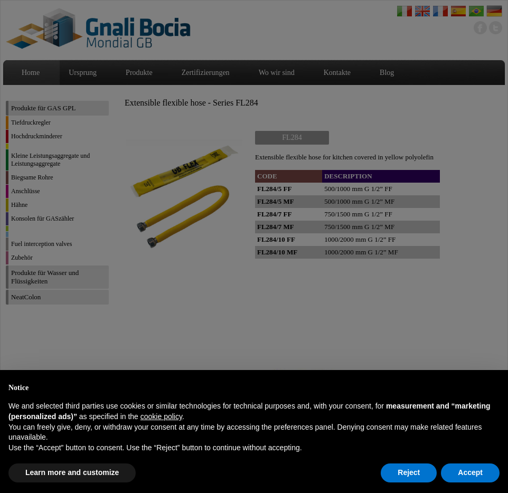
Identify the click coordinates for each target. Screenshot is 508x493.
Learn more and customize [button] (72, 472)
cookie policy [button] (161, 416)
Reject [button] (409, 472)
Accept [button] (470, 472)
